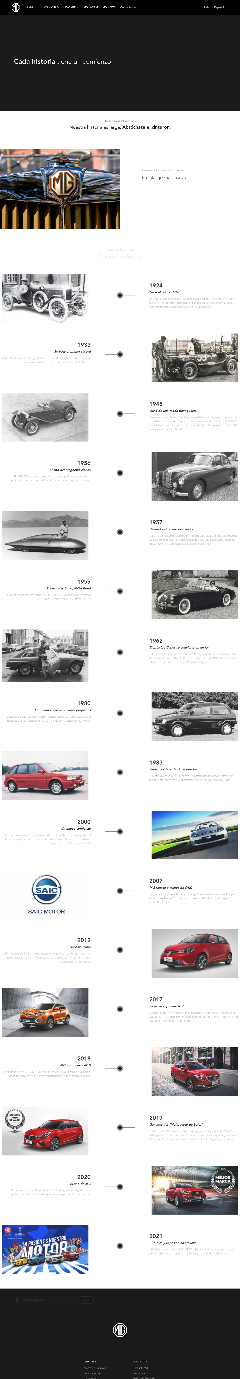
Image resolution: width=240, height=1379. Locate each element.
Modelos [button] (30, 7)
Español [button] (219, 7)
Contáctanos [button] (128, 7)
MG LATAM (91, 7)
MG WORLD (51, 7)
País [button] (206, 7)
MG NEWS (109, 7)
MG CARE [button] (69, 7)
